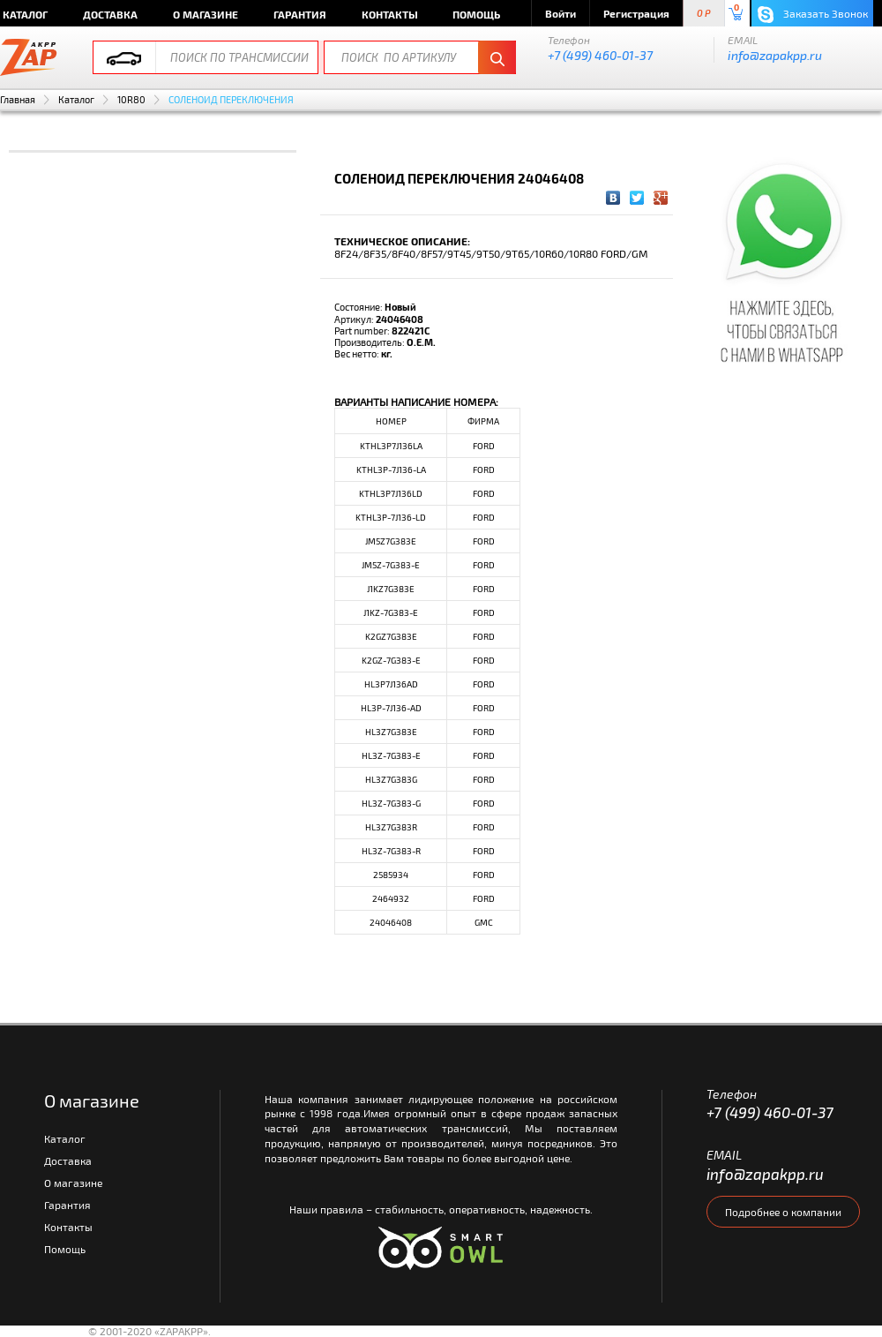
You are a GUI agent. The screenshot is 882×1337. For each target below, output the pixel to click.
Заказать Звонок (813, 14)
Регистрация (636, 13)
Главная (17, 99)
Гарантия (299, 14)
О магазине (205, 14)
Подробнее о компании (783, 1212)
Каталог (76, 99)
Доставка (110, 14)
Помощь (476, 14)
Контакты (390, 14)
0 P (704, 13)
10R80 (131, 99)
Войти (560, 13)
